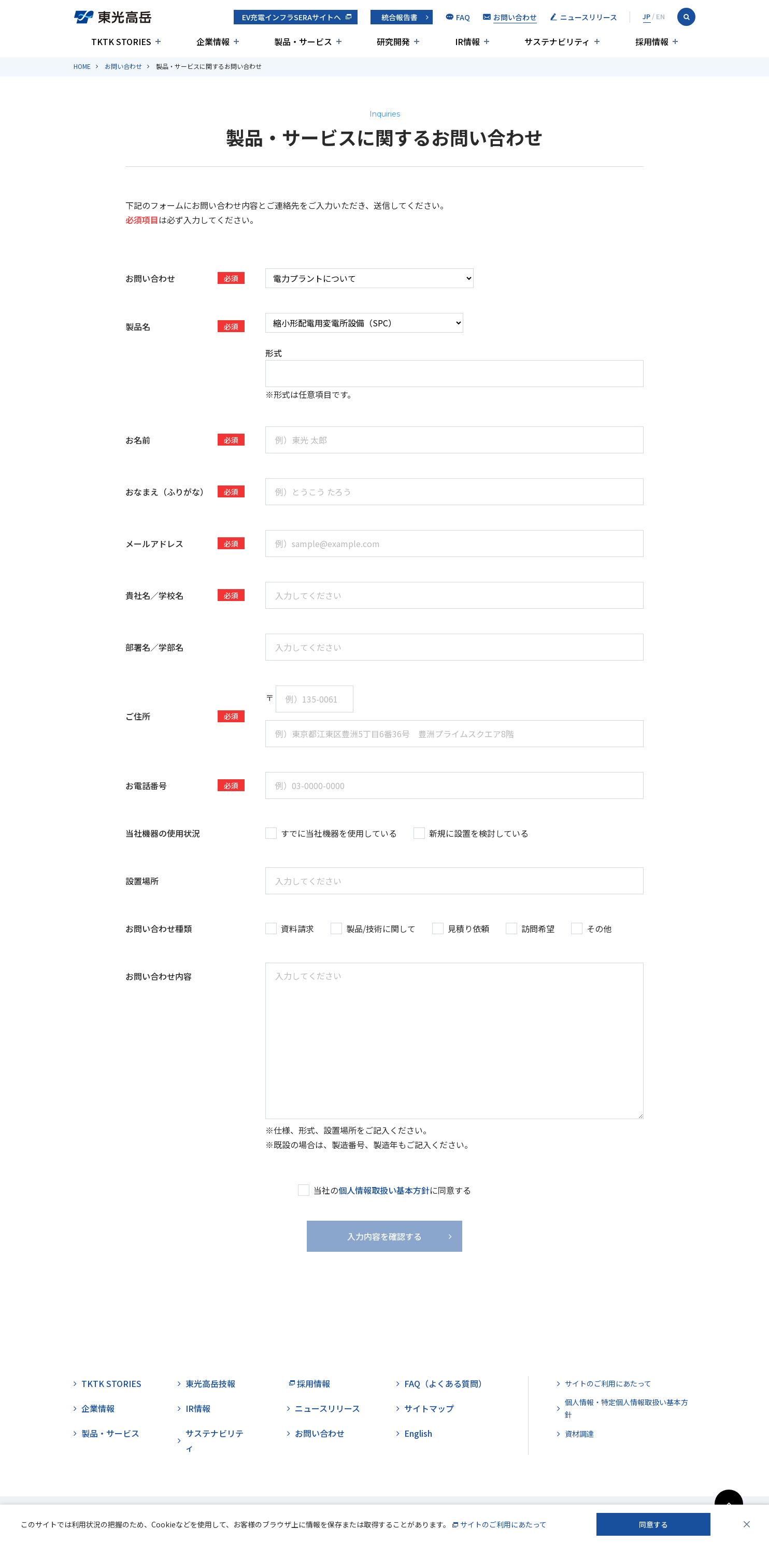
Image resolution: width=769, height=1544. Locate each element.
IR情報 (198, 1408)
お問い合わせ (123, 66)
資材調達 (579, 1433)
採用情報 (313, 1383)
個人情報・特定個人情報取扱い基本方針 (626, 1408)
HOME (82, 66)
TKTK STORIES (111, 1383)
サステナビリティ (215, 1440)
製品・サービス (110, 1433)
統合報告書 (399, 17)
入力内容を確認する (384, 1236)
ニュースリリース (327, 1408)
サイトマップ (429, 1408)
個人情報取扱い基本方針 (384, 1190)
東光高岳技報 (210, 1383)
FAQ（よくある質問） (445, 1383)
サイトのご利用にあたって (608, 1383)
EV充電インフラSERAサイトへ (291, 17)
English (418, 1433)
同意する (653, 1524)
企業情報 (98, 1408)
